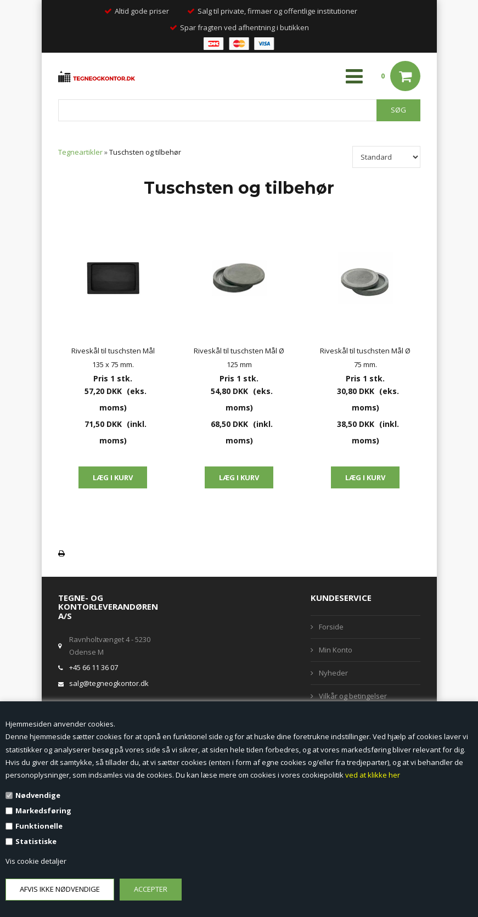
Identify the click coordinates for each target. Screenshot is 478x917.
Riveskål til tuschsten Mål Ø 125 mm (239, 357)
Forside (331, 627)
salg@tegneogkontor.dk (109, 683)
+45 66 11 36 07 (93, 667)
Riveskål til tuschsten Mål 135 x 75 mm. (113, 357)
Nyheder (333, 673)
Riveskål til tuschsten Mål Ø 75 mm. (365, 357)
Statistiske (36, 841)
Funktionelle (39, 826)
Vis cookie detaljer (35, 861)
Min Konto (335, 650)
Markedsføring (43, 810)
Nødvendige (37, 795)
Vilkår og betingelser (353, 696)
